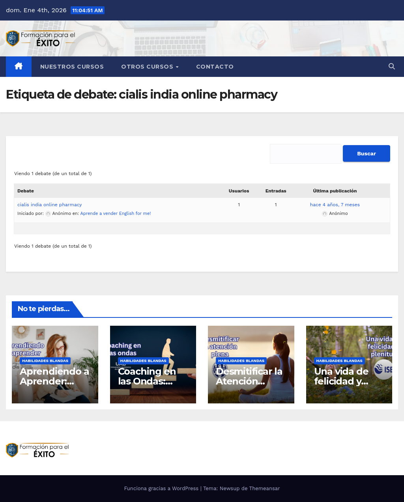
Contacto (215, 66)
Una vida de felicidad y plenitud (341, 381)
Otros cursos (148, 66)
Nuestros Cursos (72, 66)
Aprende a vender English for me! (115, 213)
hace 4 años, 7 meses (335, 204)
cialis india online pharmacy (49, 204)
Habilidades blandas (45, 360)
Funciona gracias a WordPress (162, 488)
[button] (392, 66)
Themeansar (264, 488)
